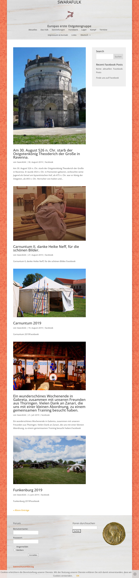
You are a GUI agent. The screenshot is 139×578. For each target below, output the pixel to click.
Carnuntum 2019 (27, 323)
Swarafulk (21, 162)
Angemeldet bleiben (22, 548)
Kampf (93, 30)
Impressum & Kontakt (58, 35)
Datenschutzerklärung (23, 566)
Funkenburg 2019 (27, 489)
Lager (84, 30)
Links (74, 35)
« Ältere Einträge (21, 510)
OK (77, 575)
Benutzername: (20, 528)
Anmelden (33, 555)
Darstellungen (58, 30)
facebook (49, 162)
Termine (103, 30)
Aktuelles (33, 30)
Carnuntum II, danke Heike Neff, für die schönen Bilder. (46, 248)
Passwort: (18, 537)
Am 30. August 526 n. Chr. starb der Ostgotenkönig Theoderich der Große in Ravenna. (46, 154)
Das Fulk (44, 30)
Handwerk (73, 30)
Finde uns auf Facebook (107, 77)
